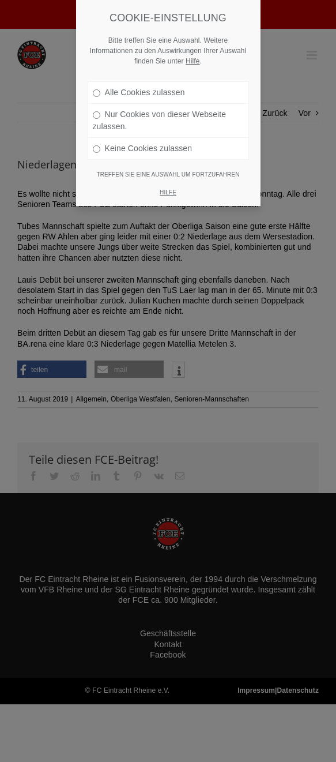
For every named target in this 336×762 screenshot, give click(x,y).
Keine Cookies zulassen (142, 134)
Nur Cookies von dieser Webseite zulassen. (159, 106)
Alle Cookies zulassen (139, 78)
